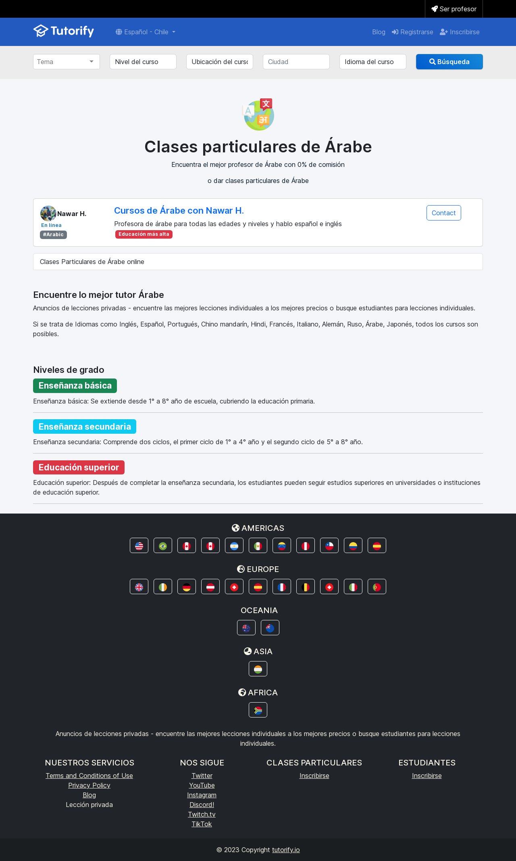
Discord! (201, 805)
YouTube (202, 785)
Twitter (201, 776)
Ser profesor (453, 9)
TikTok (201, 824)
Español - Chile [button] (143, 32)
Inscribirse (460, 32)
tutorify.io (286, 850)
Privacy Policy (89, 785)
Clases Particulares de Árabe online (92, 262)
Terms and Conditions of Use (89, 776)
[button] (139, 545)
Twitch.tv (202, 814)
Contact (444, 213)
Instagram (201, 795)
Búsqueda (449, 62)
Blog (378, 32)
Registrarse (412, 32)
